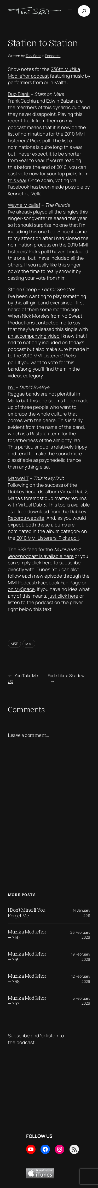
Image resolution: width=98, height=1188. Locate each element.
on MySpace (21, 589)
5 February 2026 (81, 1001)
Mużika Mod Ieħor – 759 (27, 957)
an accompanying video (34, 336)
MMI (28, 643)
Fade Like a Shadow (66, 675)
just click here (63, 596)
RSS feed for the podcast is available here (44, 552)
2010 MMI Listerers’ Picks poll (48, 248)
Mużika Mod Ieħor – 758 (27, 979)
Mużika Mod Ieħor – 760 (27, 934)
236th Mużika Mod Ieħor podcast (44, 72)
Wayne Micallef (24, 205)
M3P (14, 643)
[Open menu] (70, 11)
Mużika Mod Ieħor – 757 (27, 1001)
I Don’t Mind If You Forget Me (26, 913)
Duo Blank (19, 94)
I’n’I (11, 387)
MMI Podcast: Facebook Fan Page (44, 582)
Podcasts (52, 55)
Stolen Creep (22, 289)
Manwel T (18, 478)
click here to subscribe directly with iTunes (44, 565)
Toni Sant (33, 55)
